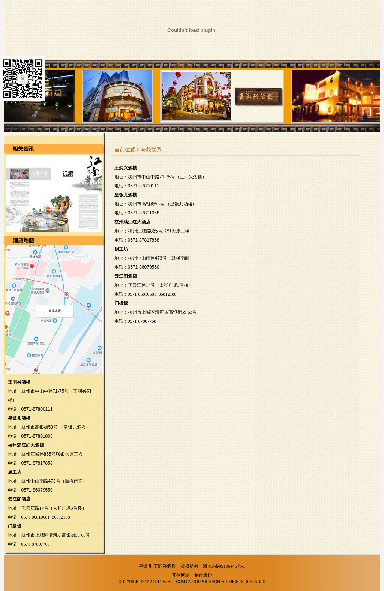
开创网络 (181, 575)
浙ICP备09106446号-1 (224, 566)
